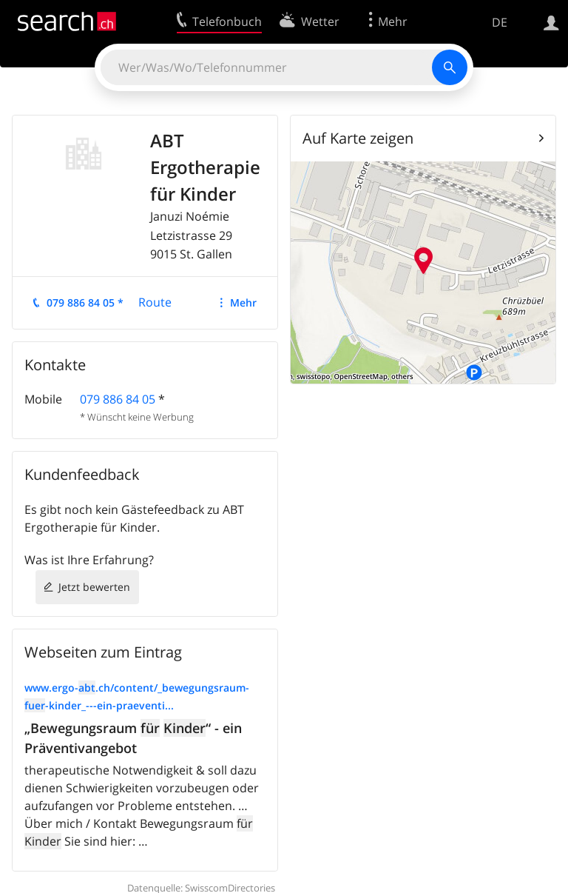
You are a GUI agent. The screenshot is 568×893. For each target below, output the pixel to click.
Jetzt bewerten (94, 587)
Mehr (243, 302)
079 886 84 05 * (85, 302)
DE (499, 22)
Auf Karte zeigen (357, 138)
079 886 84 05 (117, 399)
